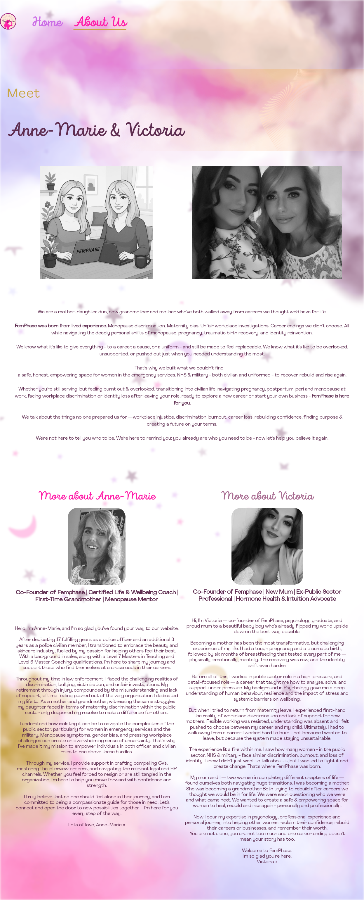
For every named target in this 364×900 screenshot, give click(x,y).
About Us (100, 23)
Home (46, 23)
